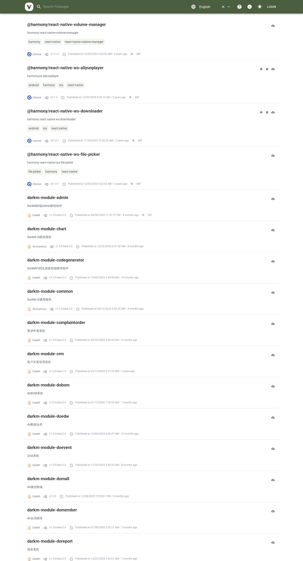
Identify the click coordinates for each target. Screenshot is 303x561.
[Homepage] (261, 69)
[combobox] (112, 6)
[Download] (273, 26)
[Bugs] (267, 69)
